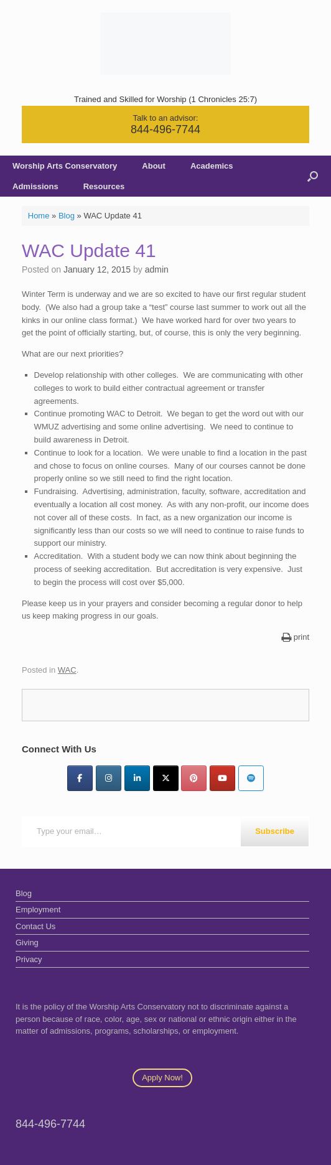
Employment (38, 909)
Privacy (29, 959)
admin (157, 269)
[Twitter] (166, 778)
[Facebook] (80, 778)
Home (39, 215)
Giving (27, 942)
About (154, 166)
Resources (103, 186)
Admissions (35, 186)
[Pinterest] (194, 778)
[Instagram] (108, 778)
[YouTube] (222, 778)
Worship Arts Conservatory (64, 166)
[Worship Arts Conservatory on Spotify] (251, 778)
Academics (211, 166)
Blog (66, 215)
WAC (67, 670)
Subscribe (274, 831)
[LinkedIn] (137, 778)
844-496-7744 (165, 129)
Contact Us (35, 926)
